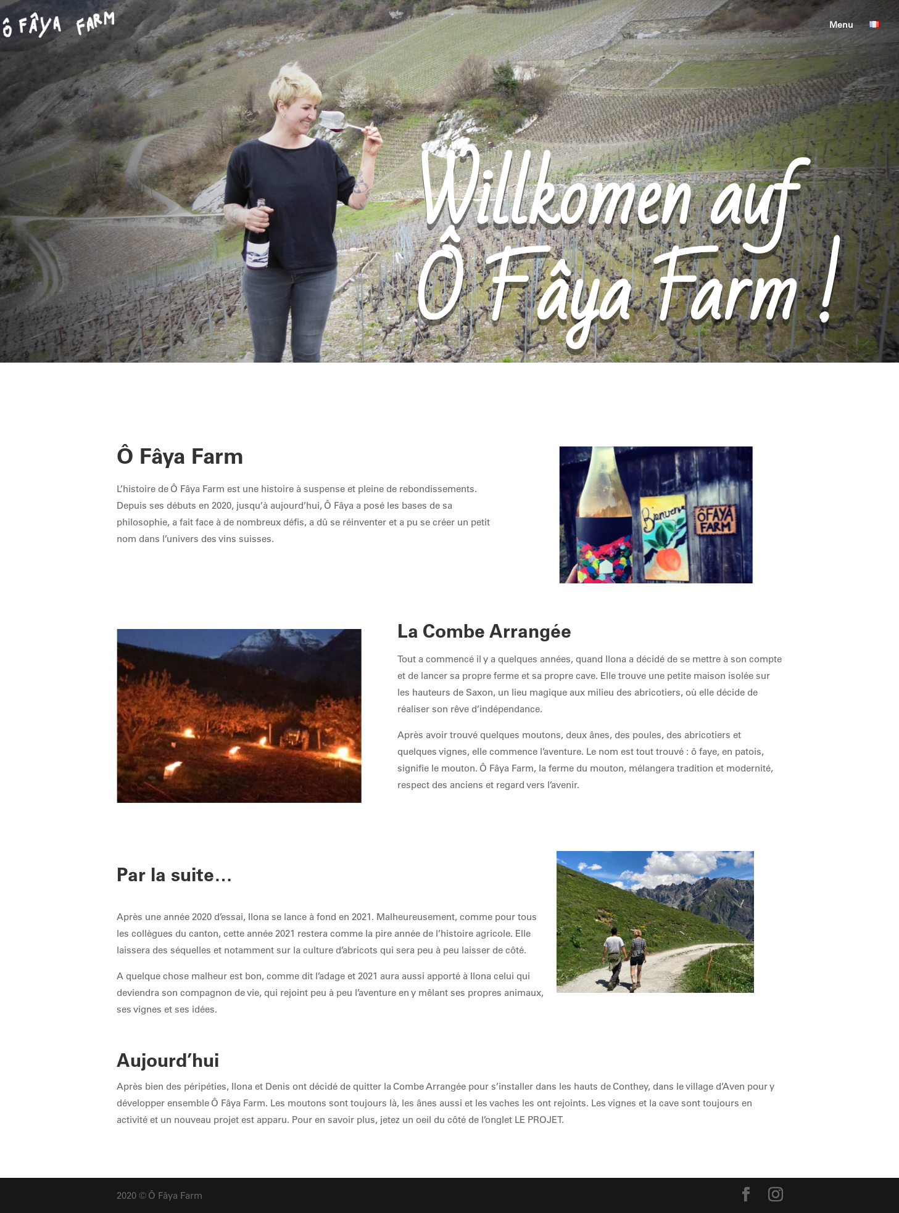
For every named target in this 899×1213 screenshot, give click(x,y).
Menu (841, 25)
